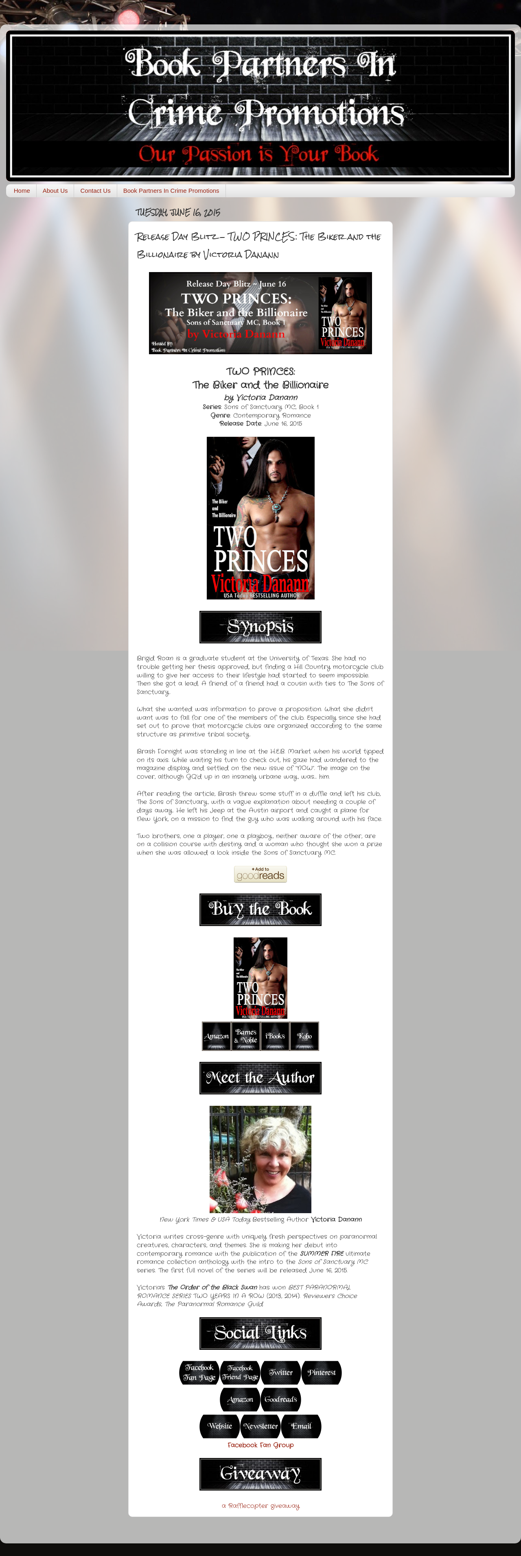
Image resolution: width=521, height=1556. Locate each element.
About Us (55, 190)
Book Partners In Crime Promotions (171, 190)
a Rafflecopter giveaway (261, 1506)
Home (22, 190)
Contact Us (95, 190)
